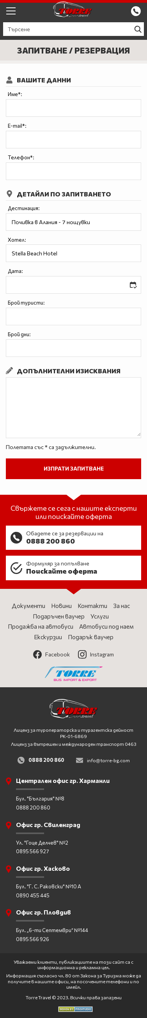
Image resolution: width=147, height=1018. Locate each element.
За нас (121, 605)
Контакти (92, 605)
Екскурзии (48, 636)
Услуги (99, 616)
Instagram (96, 654)
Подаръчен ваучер (59, 616)
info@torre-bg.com (108, 760)
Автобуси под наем (106, 626)
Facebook (51, 654)
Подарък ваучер (90, 636)
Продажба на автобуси (40, 626)
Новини (61, 605)
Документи (28, 605)
